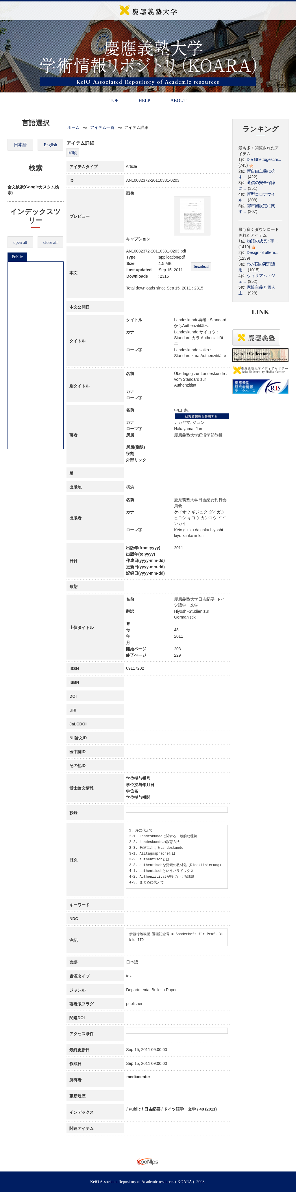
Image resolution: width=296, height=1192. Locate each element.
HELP (144, 100)
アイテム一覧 (102, 127)
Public (17, 257)
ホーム (73, 127)
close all (50, 242)
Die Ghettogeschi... (264, 159)
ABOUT (178, 100)
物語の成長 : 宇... (262, 241)
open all (20, 242)
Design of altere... (263, 252)
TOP (114, 100)
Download (200, 267)
